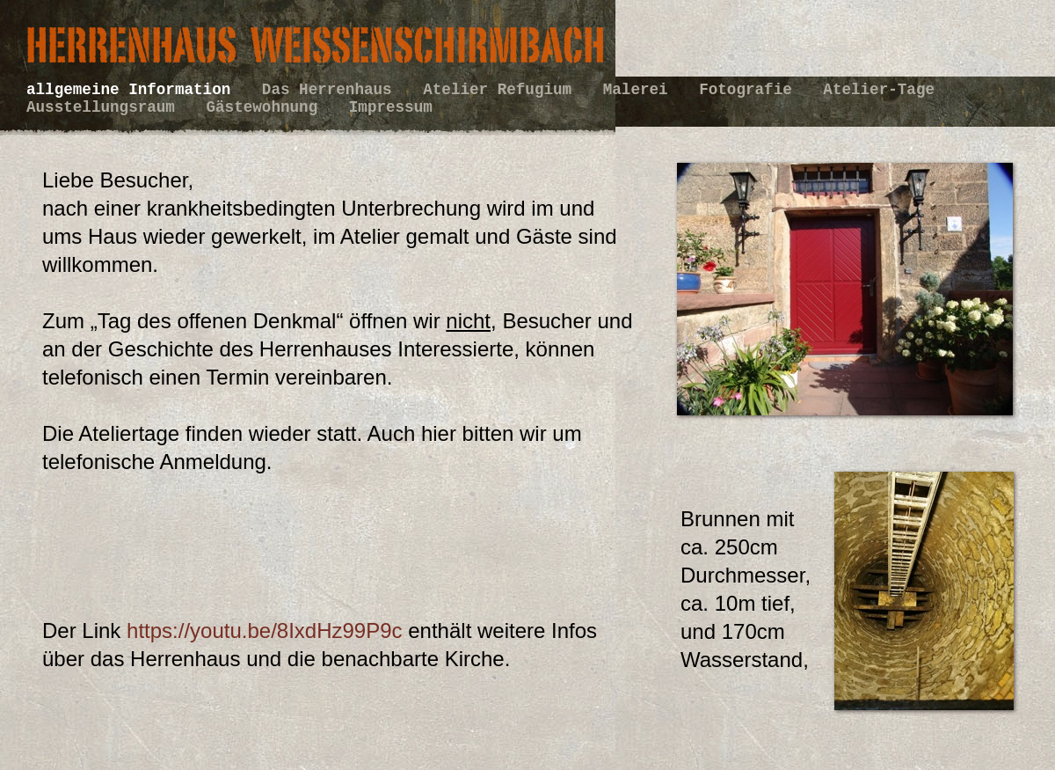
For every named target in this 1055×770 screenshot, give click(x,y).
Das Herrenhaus (331, 90)
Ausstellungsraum (105, 107)
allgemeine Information (133, 90)
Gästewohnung (267, 107)
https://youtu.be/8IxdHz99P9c (261, 630)
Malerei (640, 90)
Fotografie (750, 90)
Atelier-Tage (879, 90)
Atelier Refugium (502, 90)
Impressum (391, 107)
